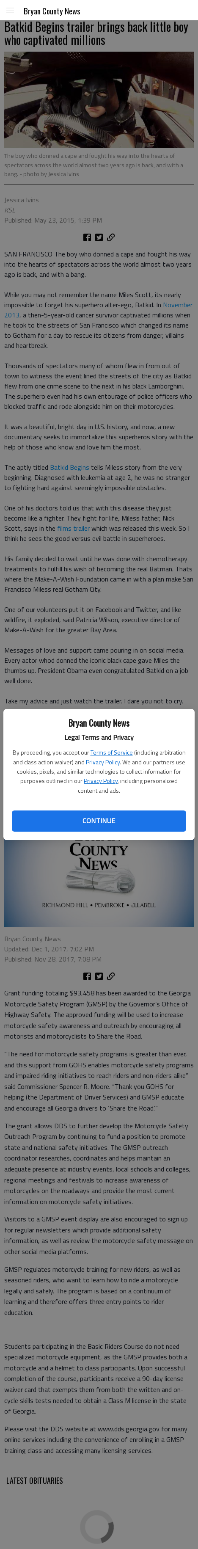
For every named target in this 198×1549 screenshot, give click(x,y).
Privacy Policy (103, 762)
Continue (98, 821)
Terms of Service (112, 752)
